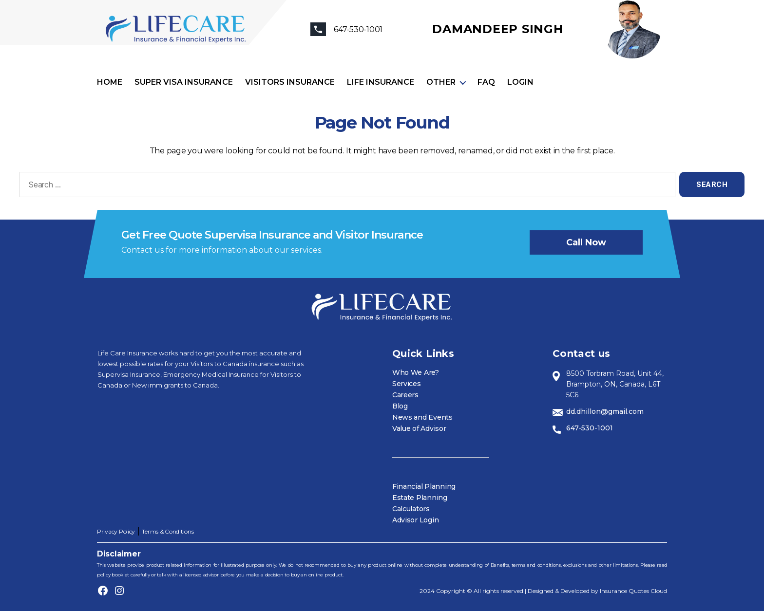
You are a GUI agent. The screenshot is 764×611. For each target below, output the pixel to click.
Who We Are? (415, 372)
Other (441, 82)
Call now (586, 242)
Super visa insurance (183, 82)
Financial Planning (424, 486)
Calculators (411, 508)
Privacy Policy (116, 531)
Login (520, 82)
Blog (400, 406)
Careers (405, 394)
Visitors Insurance (290, 82)
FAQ (486, 82)
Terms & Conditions (167, 531)
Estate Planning (419, 497)
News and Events (422, 417)
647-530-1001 (589, 428)
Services (406, 383)
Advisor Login (415, 520)
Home (109, 82)
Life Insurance (380, 82)
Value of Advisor (419, 428)
